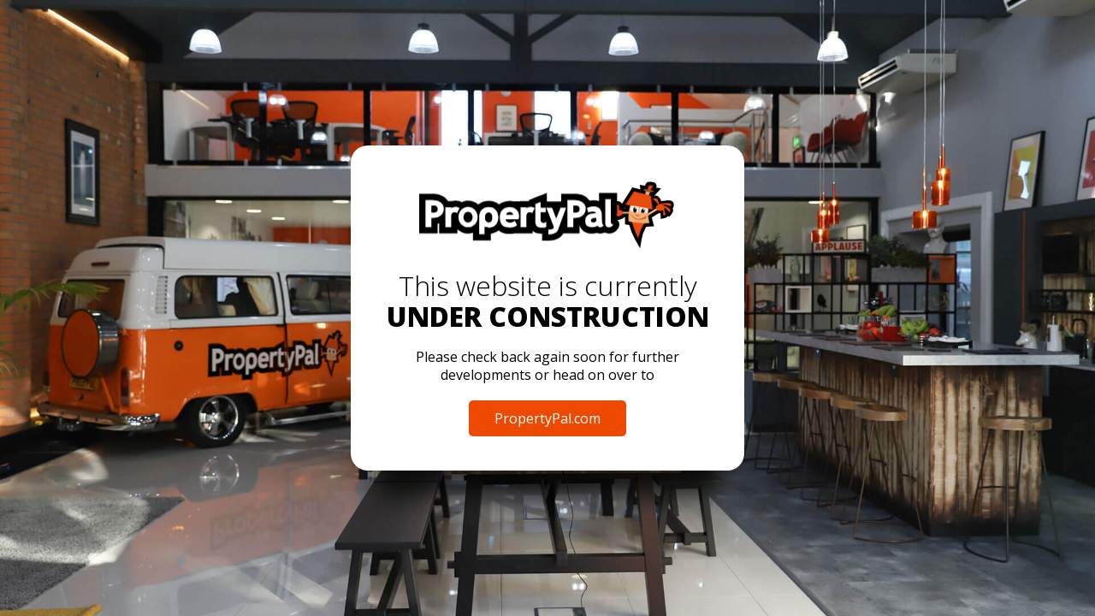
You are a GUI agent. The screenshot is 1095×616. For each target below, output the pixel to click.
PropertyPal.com (547, 418)
